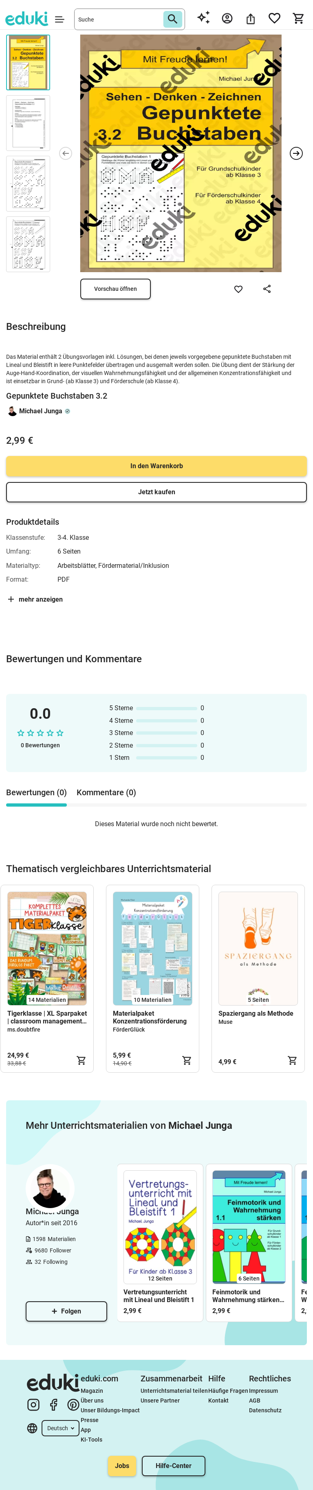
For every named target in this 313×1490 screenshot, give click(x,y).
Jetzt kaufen (156, 492)
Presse (90, 1420)
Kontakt (218, 1400)
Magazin (92, 1390)
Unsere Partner (160, 1400)
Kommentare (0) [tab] (106, 792)
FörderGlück (129, 1029)
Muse (225, 1022)
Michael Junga (40, 411)
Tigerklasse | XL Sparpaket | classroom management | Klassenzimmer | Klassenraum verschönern (47, 1017)
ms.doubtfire (23, 1029)
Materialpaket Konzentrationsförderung (150, 1017)
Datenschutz (265, 1410)
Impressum (263, 1390)
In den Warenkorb (156, 466)
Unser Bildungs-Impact (110, 1410)
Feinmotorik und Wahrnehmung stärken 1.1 (246, 1296)
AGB (254, 1400)
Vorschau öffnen (115, 289)
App (86, 1430)
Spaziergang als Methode (255, 1013)
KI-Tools (91, 1439)
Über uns (92, 1400)
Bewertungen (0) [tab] (36, 792)
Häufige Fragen (228, 1390)
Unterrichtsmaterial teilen (174, 1390)
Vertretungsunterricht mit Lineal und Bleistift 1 (158, 1296)
